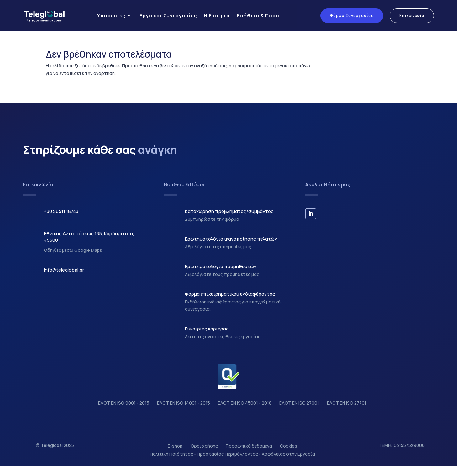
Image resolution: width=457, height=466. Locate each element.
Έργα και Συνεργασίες (168, 15)
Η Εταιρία (217, 15)
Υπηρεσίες (111, 15)
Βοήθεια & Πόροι (259, 15)
